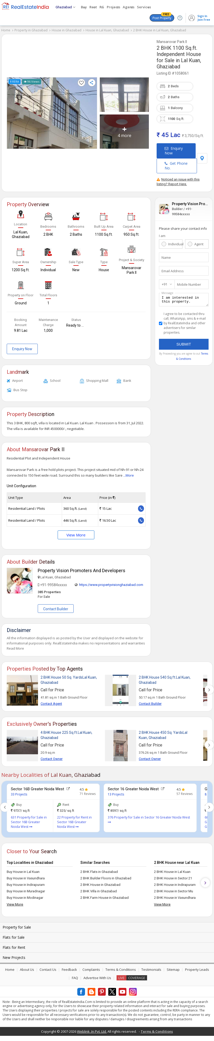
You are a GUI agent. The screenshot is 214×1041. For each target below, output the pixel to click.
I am (162, 235)
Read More (15, 648)
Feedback (69, 969)
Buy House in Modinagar (25, 898)
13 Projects (116, 794)
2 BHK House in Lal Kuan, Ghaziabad (159, 30)
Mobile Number (189, 284)
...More (128, 475)
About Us (27, 969)
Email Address (173, 271)
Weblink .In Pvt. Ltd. (92, 1031)
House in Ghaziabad (66, 30)
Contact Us (48, 969)
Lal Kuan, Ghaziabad (179, 63)
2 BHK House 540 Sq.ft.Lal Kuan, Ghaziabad (164, 680)
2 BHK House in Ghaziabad (100, 885)
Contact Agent (51, 704)
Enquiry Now (174, 150)
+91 (164, 284)
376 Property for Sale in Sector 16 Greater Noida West (149, 819)
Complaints (91, 969)
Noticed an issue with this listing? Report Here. (178, 181)
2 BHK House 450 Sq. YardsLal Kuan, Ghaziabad (163, 735)
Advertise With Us (97, 977)
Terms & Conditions (120, 969)
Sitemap (173, 969)
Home (5, 30)
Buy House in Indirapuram (26, 885)
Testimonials (151, 969)
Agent (198, 244)
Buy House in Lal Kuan (23, 872)
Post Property (161, 17)
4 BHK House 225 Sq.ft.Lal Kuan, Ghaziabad (66, 735)
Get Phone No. (176, 165)
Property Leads (197, 969)
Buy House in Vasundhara (26, 878)
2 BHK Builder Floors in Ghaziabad (105, 878)
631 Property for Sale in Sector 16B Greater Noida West (29, 822)
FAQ (75, 977)
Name (166, 257)
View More (76, 534)
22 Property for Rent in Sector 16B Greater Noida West (74, 822)
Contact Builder (55, 609)
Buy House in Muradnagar (26, 891)
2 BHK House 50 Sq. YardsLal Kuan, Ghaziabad (69, 680)
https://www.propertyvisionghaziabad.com (111, 585)
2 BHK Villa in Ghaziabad (98, 891)
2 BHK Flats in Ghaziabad (99, 872)
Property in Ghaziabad (31, 30)
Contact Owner (52, 759)
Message (167, 293)
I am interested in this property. (184, 300)
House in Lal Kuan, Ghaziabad (107, 30)
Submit (183, 345)
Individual (175, 244)
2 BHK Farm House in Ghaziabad (104, 898)
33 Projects (19, 794)
